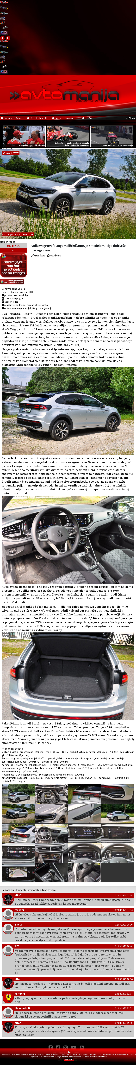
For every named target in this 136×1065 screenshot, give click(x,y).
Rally (56, 118)
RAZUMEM (69, 1059)
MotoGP (42, 118)
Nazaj (130, 118)
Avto (19, 118)
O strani (70, 118)
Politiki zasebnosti (99, 1056)
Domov (6, 118)
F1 (29, 118)
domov (6, 153)
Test (16, 153)
